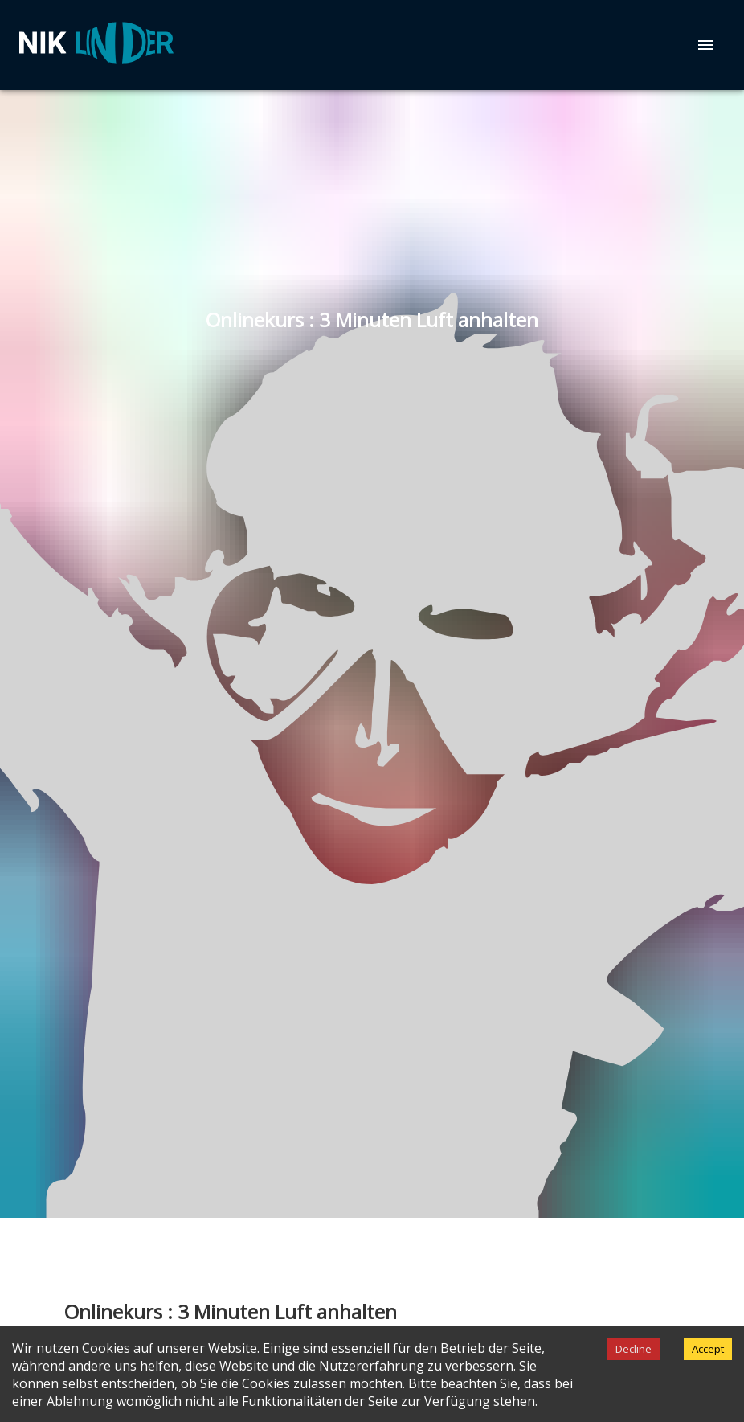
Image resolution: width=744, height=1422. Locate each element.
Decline (633, 1349)
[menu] (705, 45)
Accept (708, 1349)
